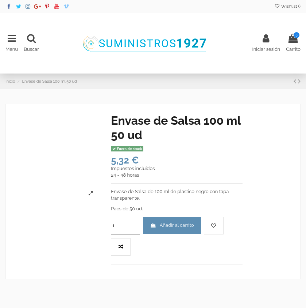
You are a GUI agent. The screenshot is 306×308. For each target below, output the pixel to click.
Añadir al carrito (172, 225)
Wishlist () (288, 6)
